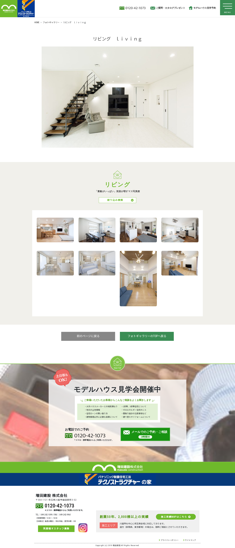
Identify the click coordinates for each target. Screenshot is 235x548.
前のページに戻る (88, 337)
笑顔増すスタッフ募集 (56, 529)
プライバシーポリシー (170, 540)
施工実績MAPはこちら (175, 517)
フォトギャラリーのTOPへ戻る (146, 337)
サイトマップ (190, 540)
